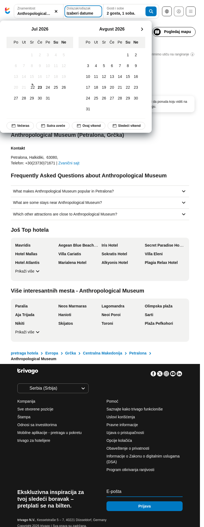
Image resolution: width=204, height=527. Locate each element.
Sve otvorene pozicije (35, 409)
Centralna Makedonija (102, 353)
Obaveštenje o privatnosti (127, 448)
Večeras (20, 125)
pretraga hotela (24, 353)
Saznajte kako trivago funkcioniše (134, 409)
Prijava (144, 506)
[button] (38, 11)
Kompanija (26, 401)
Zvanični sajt (68, 163)
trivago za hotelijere (33, 440)
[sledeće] (142, 29)
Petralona (138, 353)
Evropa (51, 353)
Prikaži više (28, 271)
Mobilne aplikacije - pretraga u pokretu (49, 432)
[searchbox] (38, 13)
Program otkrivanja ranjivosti (130, 470)
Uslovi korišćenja (120, 417)
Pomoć (112, 401)
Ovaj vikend (88, 125)
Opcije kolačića (119, 440)
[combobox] (38, 11)
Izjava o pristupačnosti (125, 432)
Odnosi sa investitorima (37, 425)
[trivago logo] (7, 11)
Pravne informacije (122, 425)
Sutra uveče (53, 125)
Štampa (23, 417)
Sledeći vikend (126, 125)
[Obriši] (56, 11)
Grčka (70, 353)
